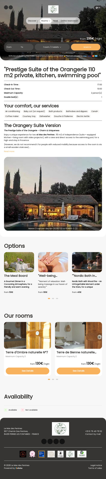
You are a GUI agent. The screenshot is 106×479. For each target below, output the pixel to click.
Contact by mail (91, 434)
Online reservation (69, 20)
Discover (33, 20)
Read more (9, 151)
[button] (49, 298)
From (9, 47)
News (55, 20)
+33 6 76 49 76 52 (92, 431)
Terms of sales (95, 468)
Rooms (45, 20)
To (22, 47)
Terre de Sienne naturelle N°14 (76, 352)
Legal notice (96, 465)
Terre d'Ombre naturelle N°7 (27, 352)
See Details (27, 370)
